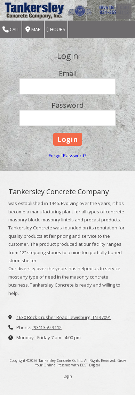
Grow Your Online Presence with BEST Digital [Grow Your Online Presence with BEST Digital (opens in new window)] (80, 362)
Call (10, 29)
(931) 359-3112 (47, 327)
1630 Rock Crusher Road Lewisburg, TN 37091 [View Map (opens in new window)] (63, 317)
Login (67, 376)
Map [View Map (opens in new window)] (33, 29)
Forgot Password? (67, 155)
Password (67, 105)
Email (68, 73)
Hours (56, 29)
